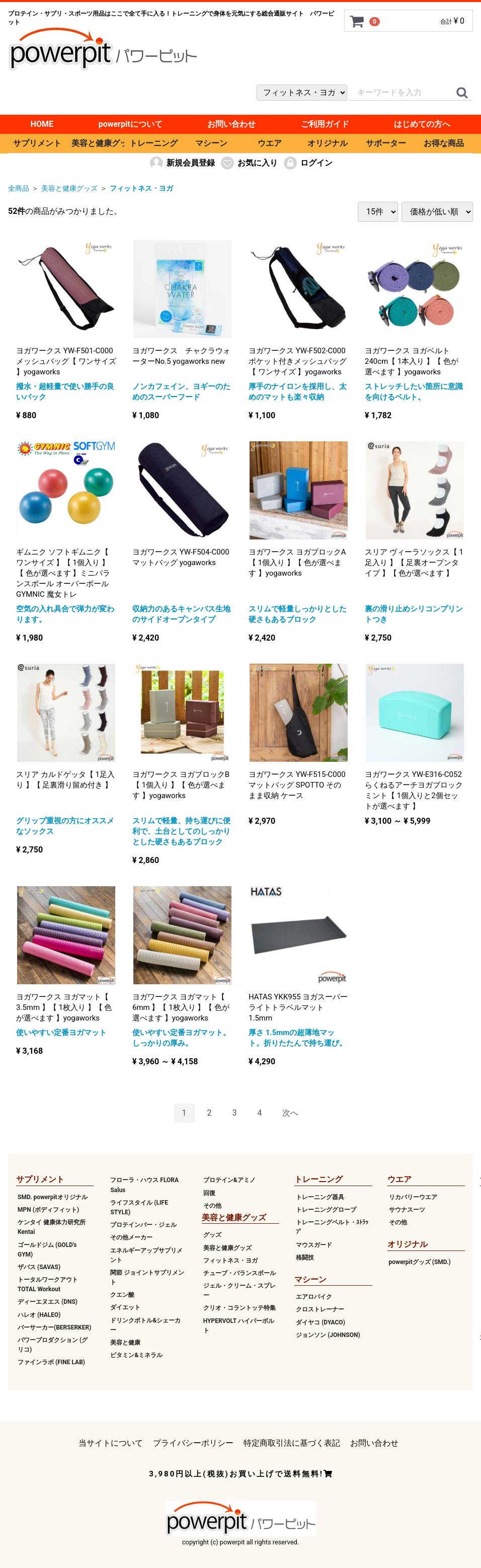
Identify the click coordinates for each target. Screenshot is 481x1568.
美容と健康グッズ (98, 143)
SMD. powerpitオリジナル (53, 1196)
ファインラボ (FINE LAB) (51, 1362)
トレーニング (153, 143)
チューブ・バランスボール (239, 1273)
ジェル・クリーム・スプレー (239, 1290)
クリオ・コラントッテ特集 (239, 1307)
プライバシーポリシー (193, 1443)
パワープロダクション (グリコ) (53, 1345)
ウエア (270, 143)
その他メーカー (131, 1237)
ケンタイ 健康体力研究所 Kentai (52, 1227)
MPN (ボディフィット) (48, 1209)
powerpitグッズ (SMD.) (420, 1261)
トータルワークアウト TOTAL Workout (48, 1284)
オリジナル (327, 143)
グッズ (212, 1234)
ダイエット (125, 1307)
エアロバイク (314, 1296)
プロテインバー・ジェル (143, 1224)
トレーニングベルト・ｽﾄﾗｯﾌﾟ (332, 1227)
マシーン (211, 143)
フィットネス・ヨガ (141, 188)
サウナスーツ (407, 1209)
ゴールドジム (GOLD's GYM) (47, 1249)
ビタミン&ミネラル (136, 1355)
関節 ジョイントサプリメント (147, 1277)
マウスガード (314, 1244)
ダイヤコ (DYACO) (320, 1321)
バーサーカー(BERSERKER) (54, 1326)
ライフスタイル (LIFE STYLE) (139, 1207)
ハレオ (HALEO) (39, 1314)
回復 (209, 1192)
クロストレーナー (320, 1309)
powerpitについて (131, 124)
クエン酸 (122, 1294)
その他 (212, 1205)
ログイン (308, 163)
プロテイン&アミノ (229, 1180)
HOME (42, 124)
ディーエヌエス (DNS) (47, 1301)
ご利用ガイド (325, 124)
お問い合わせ (231, 124)
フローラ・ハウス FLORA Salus (144, 1185)
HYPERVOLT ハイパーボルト (238, 1325)
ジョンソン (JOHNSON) (328, 1334)
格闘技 (305, 1257)
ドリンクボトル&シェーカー (145, 1324)
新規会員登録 (182, 163)
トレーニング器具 (320, 1196)
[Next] (290, 1113)
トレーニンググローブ (326, 1209)
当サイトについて (110, 1443)
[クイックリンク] (461, 93)
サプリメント (37, 143)
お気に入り (249, 163)
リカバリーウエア (413, 1196)
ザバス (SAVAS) (39, 1267)
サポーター (386, 143)
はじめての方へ (422, 124)
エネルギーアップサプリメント (146, 1254)
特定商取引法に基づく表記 (292, 1443)
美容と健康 (125, 1342)
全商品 (18, 188)
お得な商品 (444, 143)
